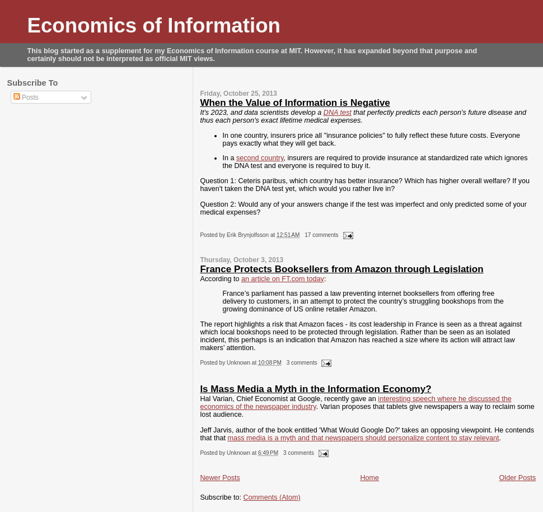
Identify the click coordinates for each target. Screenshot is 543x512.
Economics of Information (154, 25)
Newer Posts (220, 478)
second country (260, 158)
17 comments (322, 235)
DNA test (338, 113)
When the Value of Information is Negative (295, 102)
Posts (26, 97)
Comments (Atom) (272, 497)
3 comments (302, 363)
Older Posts (517, 478)
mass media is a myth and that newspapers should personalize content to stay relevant (363, 438)
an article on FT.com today (282, 279)
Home (369, 478)
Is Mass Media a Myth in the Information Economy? (315, 389)
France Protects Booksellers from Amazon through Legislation (341, 269)
